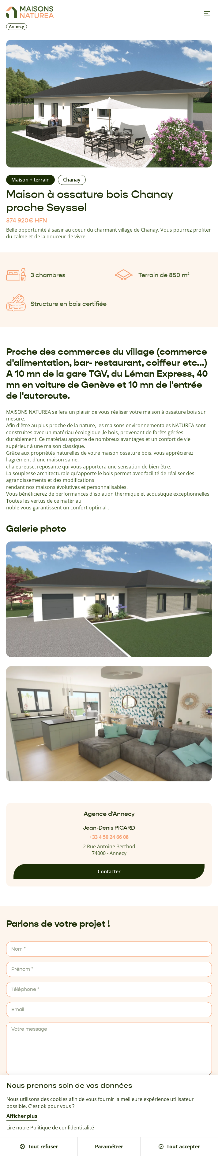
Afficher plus (21, 1116)
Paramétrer (109, 1146)
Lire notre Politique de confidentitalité (50, 1127)
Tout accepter (179, 1146)
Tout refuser (39, 1146)
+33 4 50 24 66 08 (109, 837)
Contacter (109, 871)
